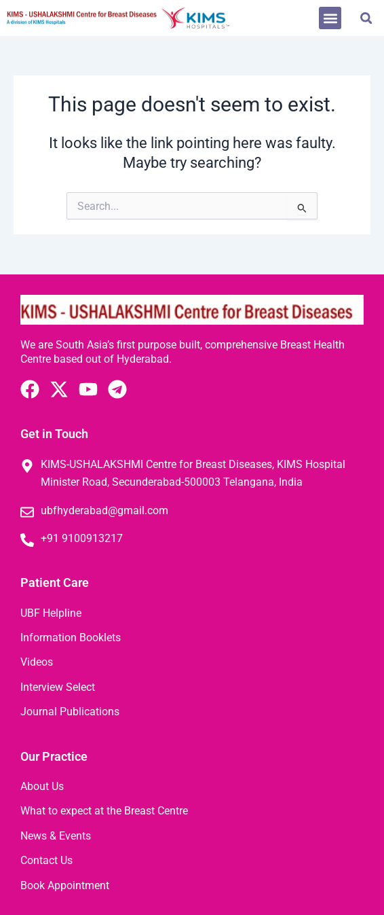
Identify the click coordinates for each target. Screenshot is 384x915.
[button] (330, 18)
